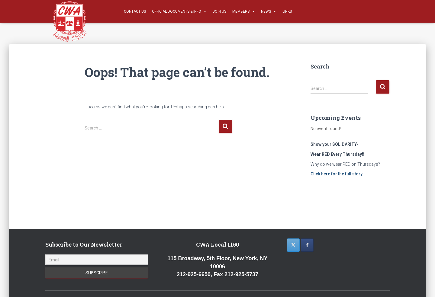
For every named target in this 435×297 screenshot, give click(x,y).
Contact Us (135, 11)
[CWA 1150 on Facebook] (307, 245)
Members (243, 11)
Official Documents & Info (179, 11)
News (268, 11)
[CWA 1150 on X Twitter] (293, 245)
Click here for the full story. (337, 173)
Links (287, 11)
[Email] (96, 259)
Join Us (219, 11)
